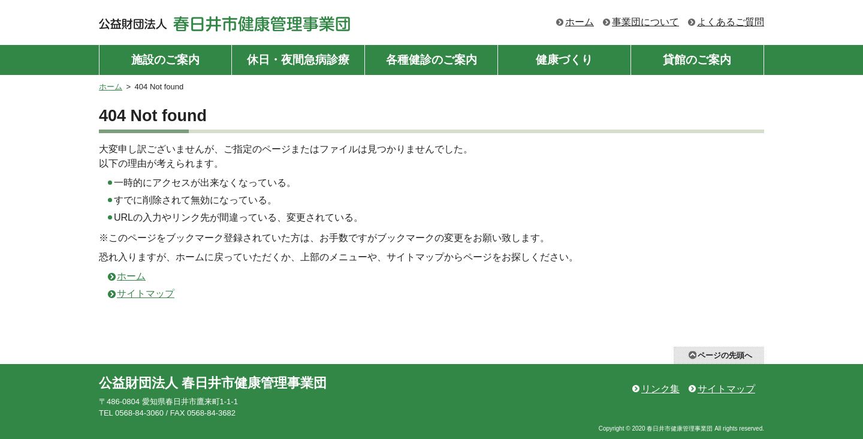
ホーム (579, 22)
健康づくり (564, 59)
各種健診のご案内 (431, 59)
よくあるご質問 (730, 22)
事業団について (645, 22)
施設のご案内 (165, 59)
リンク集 (660, 389)
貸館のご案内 (697, 59)
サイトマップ (145, 293)
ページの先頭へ (725, 355)
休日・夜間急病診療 (298, 59)
